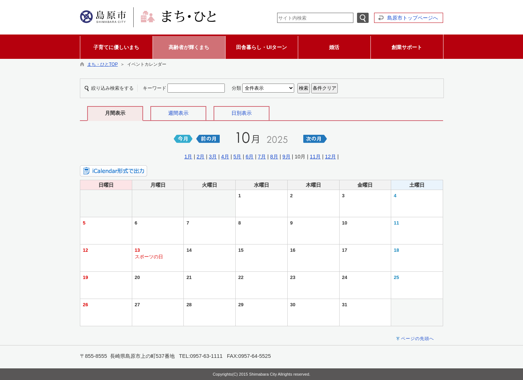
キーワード (154, 88)
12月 (330, 156)
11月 (315, 156)
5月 (237, 156)
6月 (250, 156)
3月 (213, 156)
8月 (274, 156)
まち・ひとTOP (102, 64)
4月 (225, 156)
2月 (200, 156)
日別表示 (241, 113)
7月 (262, 156)
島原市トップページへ (412, 18)
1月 (188, 156)
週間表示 (178, 113)
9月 (287, 156)
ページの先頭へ (417, 338)
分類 (236, 88)
